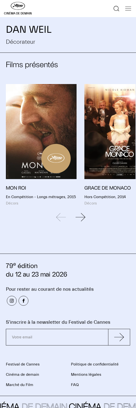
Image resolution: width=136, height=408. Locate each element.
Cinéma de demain (22, 374)
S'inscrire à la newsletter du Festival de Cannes (58, 322)
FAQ (75, 385)
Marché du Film (19, 385)
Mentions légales (86, 374)
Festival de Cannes (23, 364)
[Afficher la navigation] (128, 8)
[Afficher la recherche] (116, 8)
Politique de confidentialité (95, 364)
